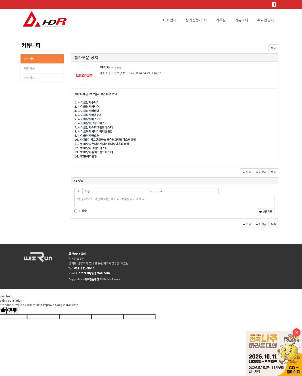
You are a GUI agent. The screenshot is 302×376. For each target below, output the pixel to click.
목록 (273, 48)
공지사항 (29, 59)
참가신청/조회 (196, 20)
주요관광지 (265, 20)
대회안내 (170, 20)
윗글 (247, 172)
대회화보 (29, 68)
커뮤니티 (241, 20)
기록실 (221, 20)
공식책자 (29, 78)
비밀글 (80, 211)
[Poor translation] (12, 310)
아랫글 (261, 172)
